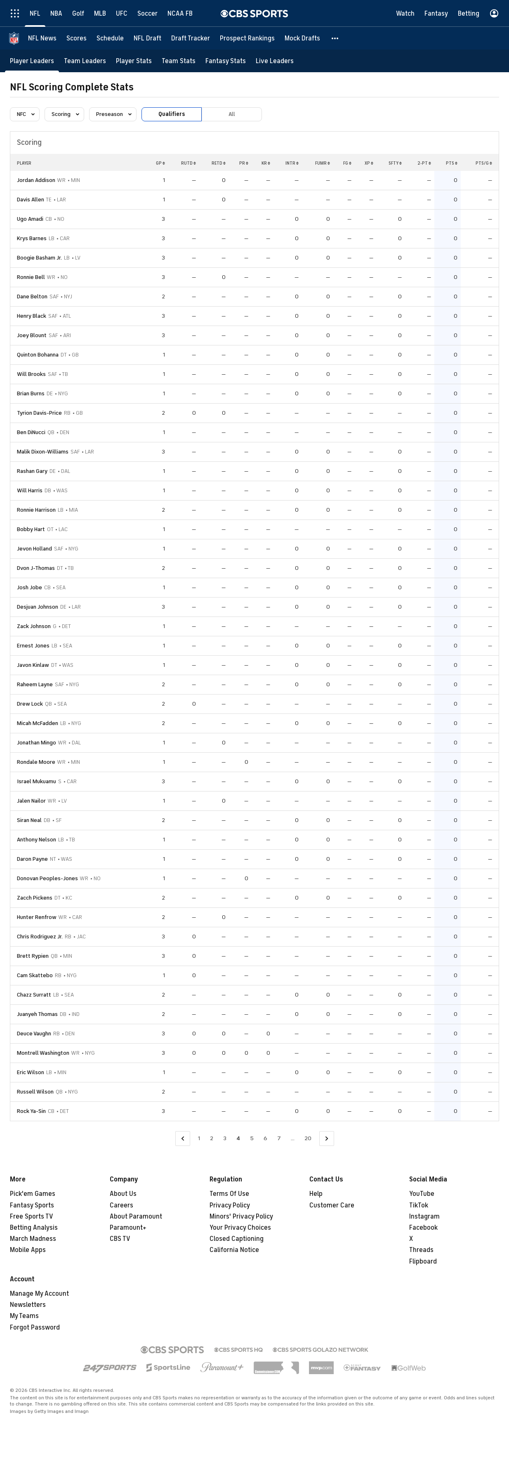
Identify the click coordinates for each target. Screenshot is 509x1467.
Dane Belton (32, 296)
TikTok (418, 1205)
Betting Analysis (34, 1228)
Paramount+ (128, 1228)
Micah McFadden (37, 723)
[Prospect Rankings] (247, 38)
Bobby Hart (31, 529)
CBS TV (120, 1239)
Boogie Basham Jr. (39, 257)
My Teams (24, 1316)
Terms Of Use (229, 1194)
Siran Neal (29, 820)
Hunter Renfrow (37, 917)
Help (316, 1194)
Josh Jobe (29, 587)
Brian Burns (31, 393)
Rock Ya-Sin (31, 1111)
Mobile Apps (28, 1250)
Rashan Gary (32, 471)
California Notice (234, 1250)
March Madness (33, 1239)
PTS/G (484, 163)
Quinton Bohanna (38, 354)
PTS (451, 163)
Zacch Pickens (34, 897)
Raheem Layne (35, 684)
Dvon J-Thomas (36, 568)
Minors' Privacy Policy (241, 1216)
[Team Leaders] (85, 61)
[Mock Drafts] (302, 38)
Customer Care (331, 1205)
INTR (292, 163)
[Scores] (76, 38)
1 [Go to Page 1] (199, 1138)
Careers (121, 1205)
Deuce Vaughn (34, 1033)
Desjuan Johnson (37, 606)
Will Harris (29, 490)
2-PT (424, 163)
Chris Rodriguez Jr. (40, 936)
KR (266, 163)
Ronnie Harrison (36, 509)
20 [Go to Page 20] (307, 1138)
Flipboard (423, 1261)
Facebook (423, 1228)
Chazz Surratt (34, 994)
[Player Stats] (134, 61)
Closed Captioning (237, 1239)
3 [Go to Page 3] (224, 1138)
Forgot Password (35, 1327)
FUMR (322, 163)
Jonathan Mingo (36, 742)
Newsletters (28, 1305)
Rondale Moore (36, 761)
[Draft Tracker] (190, 38)
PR (243, 163)
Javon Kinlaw (33, 665)
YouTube (421, 1194)
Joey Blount (32, 335)
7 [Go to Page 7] (279, 1138)
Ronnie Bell (31, 277)
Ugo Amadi (30, 218)
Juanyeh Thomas (37, 1014)
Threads (421, 1250)
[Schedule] (110, 38)
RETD (219, 163)
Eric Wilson (30, 1072)
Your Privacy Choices (240, 1228)
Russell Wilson (35, 1091)
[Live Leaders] (275, 61)
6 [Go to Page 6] (265, 1138)
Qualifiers (171, 114)
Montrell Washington (43, 1052)
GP (160, 163)
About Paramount (136, 1216)
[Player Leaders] (32, 61)
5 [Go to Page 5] (252, 1138)
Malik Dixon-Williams (42, 451)
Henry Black (31, 315)
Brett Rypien (33, 955)
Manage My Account (39, 1294)
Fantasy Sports (32, 1205)
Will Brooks (31, 374)
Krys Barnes (32, 238)
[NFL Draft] (147, 38)
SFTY (395, 163)
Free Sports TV (31, 1216)
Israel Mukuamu (36, 781)
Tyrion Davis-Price (39, 412)
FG (347, 163)
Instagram (424, 1216)
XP (369, 163)
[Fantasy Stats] (225, 61)
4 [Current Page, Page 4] (238, 1138)
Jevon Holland (34, 548)
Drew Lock (30, 703)
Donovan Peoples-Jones (47, 878)
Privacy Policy (230, 1205)
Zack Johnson (34, 626)
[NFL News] (42, 38)
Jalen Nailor (31, 800)
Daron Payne (32, 858)
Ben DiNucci (31, 432)
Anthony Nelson (36, 839)
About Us (123, 1194)
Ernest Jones (33, 645)
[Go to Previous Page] (182, 1138)
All (232, 114)
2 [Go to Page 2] (211, 1138)
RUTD (188, 163)
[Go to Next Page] (326, 1138)
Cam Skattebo (35, 975)
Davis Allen (30, 199)
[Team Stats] (178, 61)
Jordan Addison (36, 180)
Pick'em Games (32, 1194)
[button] (335, 38)
